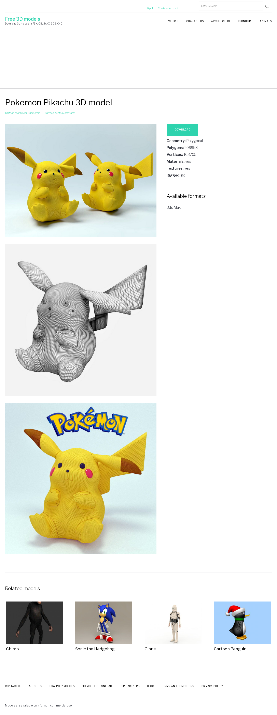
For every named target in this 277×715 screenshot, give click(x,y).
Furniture (245, 21)
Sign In (145, 6)
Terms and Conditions (178, 686)
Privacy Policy (212, 686)
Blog (150, 686)
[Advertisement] (138, 60)
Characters (195, 21)
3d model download (97, 686)
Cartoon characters (16, 113)
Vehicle (173, 21)
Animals (266, 21)
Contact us (13, 686)
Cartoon (49, 113)
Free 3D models (22, 19)
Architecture (221, 21)
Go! (267, 6)
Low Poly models (62, 686)
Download (183, 129)
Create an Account (163, 6)
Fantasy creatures (65, 113)
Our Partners (130, 686)
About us (35, 686)
